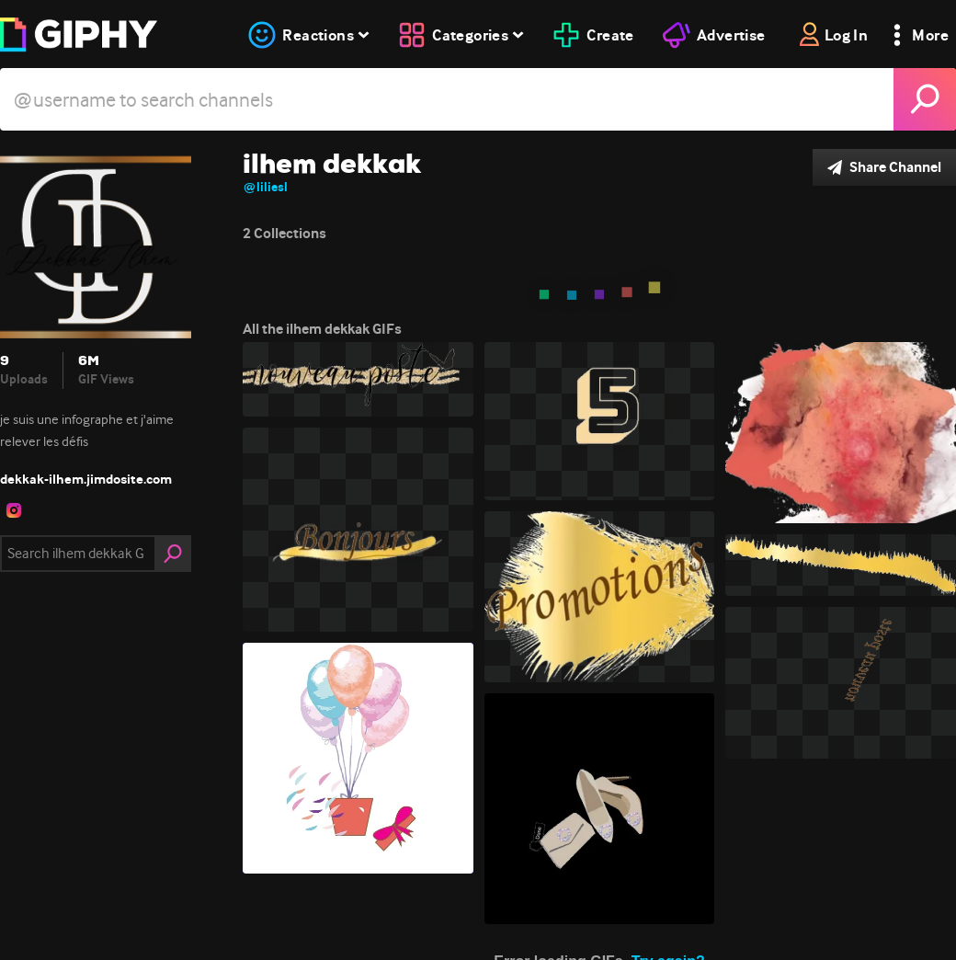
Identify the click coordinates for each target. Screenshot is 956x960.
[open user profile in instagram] (14, 510)
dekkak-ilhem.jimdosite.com (86, 479)
